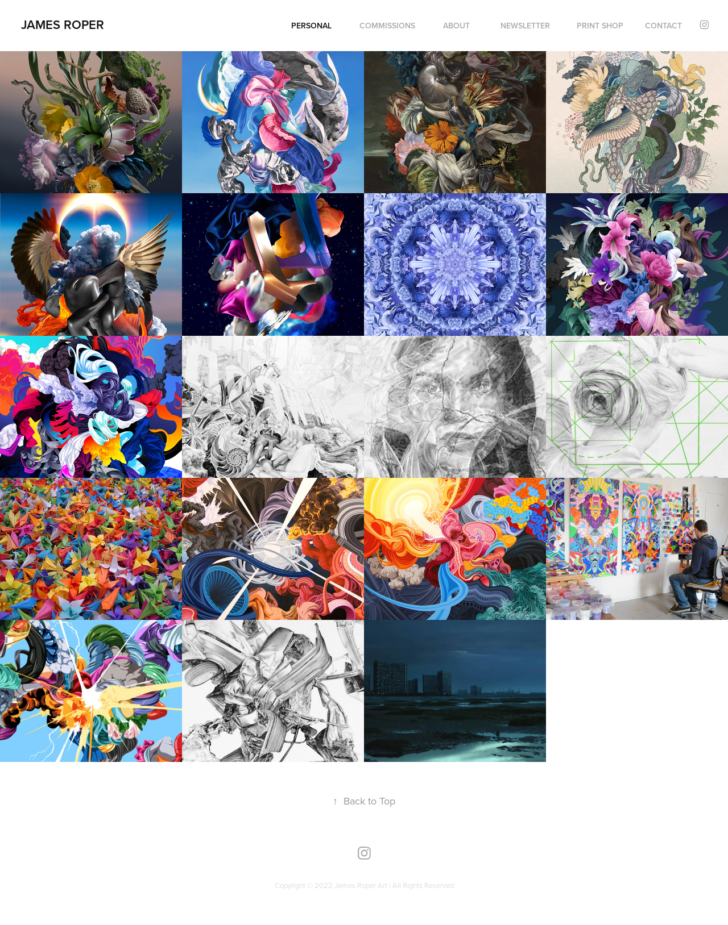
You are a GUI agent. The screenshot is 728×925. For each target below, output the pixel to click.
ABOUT (456, 25)
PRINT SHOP (600, 25)
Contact (663, 25)
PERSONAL (311, 25)
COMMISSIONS (387, 25)
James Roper (62, 24)
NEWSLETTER (525, 25)
